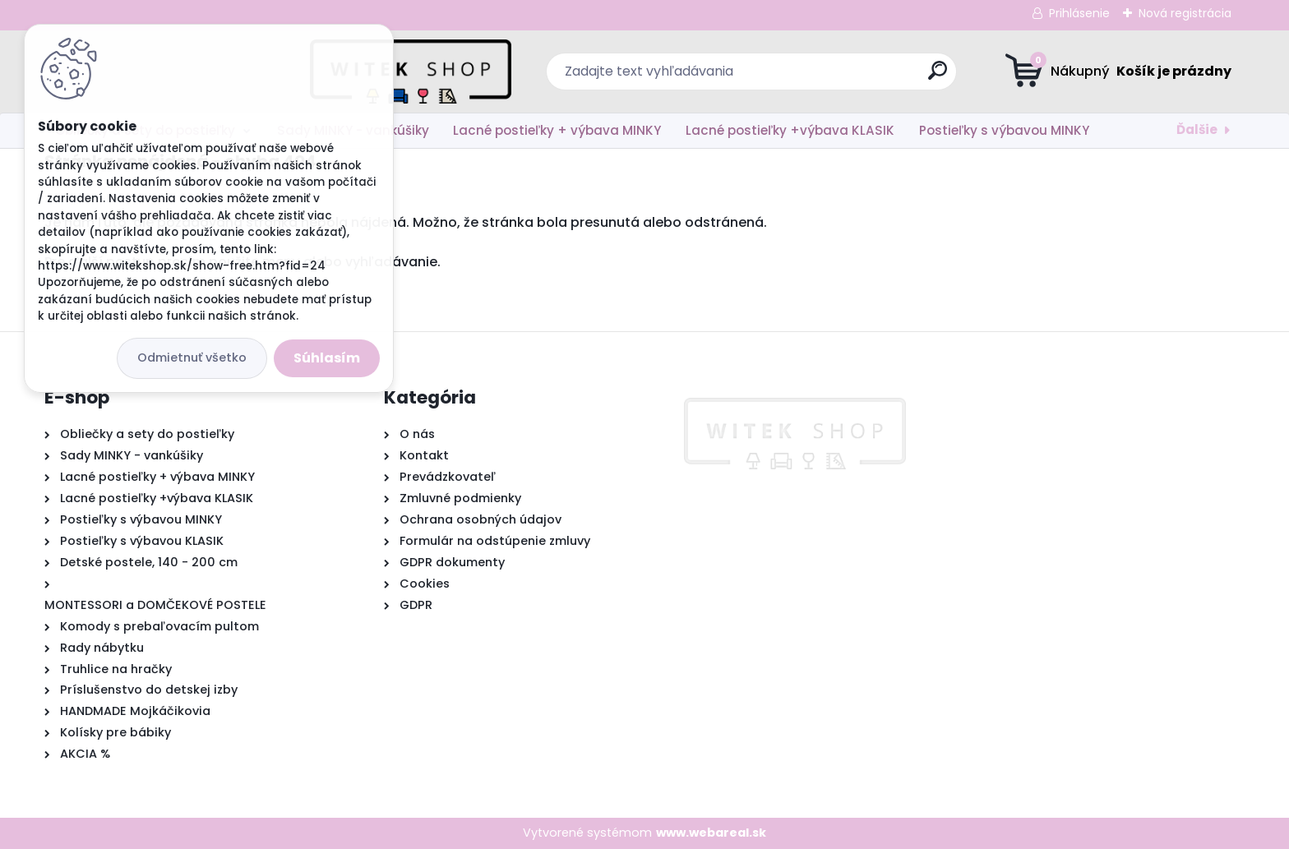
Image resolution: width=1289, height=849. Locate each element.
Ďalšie (1196, 129)
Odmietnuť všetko (192, 357)
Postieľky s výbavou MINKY (1004, 130)
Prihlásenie (1079, 13)
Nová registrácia (1185, 13)
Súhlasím (326, 357)
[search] (805, 77)
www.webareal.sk (711, 832)
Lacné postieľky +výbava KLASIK (790, 130)
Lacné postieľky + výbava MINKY (557, 130)
